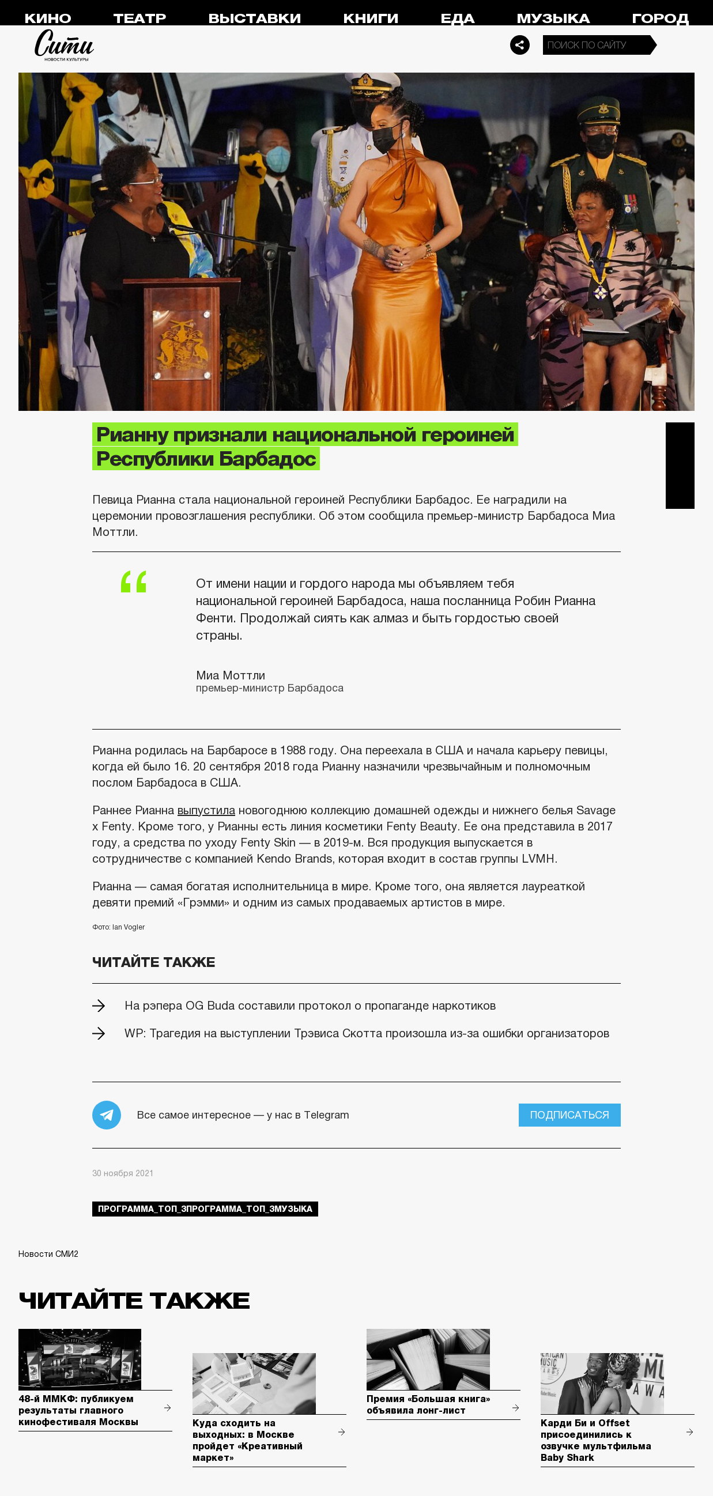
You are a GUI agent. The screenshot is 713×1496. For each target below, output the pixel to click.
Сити (65, 45)
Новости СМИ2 (48, 1254)
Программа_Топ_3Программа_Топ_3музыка (205, 1209)
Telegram (680, 436)
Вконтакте (680, 465)
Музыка (553, 19)
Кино (47, 19)
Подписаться (569, 1115)
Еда (457, 19)
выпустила (206, 810)
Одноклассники (680, 494)
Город (660, 19)
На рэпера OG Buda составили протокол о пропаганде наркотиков (310, 1005)
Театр (139, 19)
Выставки (254, 19)
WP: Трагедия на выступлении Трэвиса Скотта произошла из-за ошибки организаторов (367, 1033)
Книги (370, 19)
